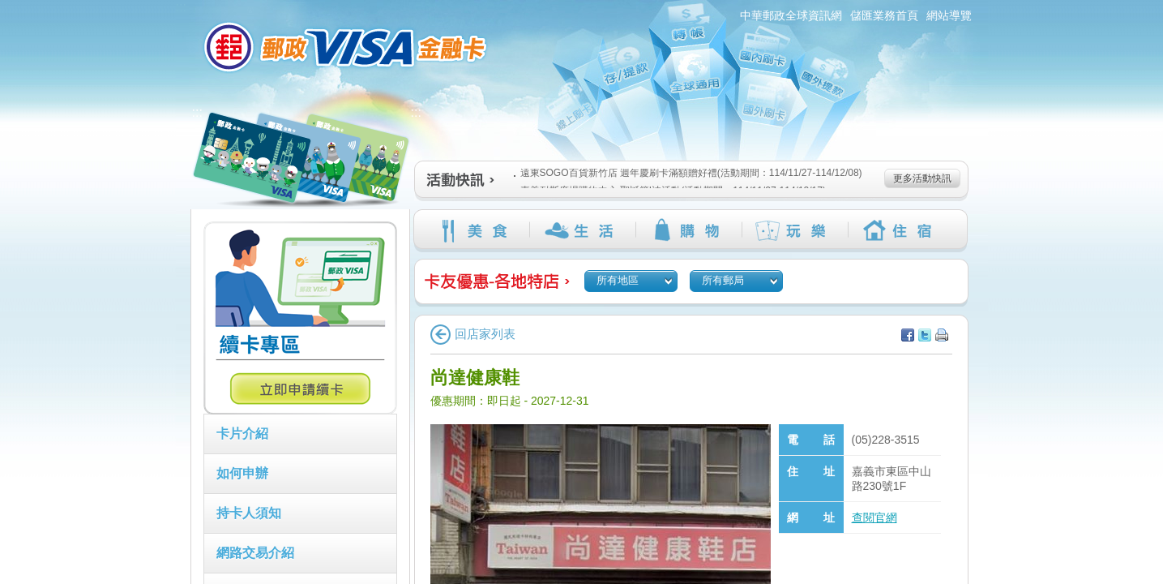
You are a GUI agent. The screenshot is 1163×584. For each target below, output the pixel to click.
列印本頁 (941, 334)
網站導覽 (949, 15)
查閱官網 (874, 517)
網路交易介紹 (255, 553)
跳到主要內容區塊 (8, 8)
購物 (688, 230)
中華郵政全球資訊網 (791, 15)
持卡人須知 (248, 513)
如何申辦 (242, 473)
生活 (582, 230)
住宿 (901, 230)
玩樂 (795, 230)
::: (181, 7)
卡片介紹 (242, 433)
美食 (476, 230)
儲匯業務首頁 (884, 15)
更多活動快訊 (922, 178)
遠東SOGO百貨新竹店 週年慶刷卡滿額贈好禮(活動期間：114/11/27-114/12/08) (688, 172)
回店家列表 (472, 334)
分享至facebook (907, 334)
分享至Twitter (924, 334)
